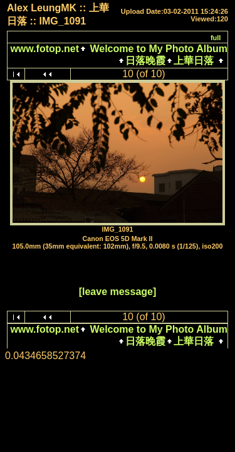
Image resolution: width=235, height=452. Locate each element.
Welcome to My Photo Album (157, 48)
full (216, 37)
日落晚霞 (145, 60)
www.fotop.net (44, 48)
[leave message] (118, 291)
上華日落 (194, 60)
